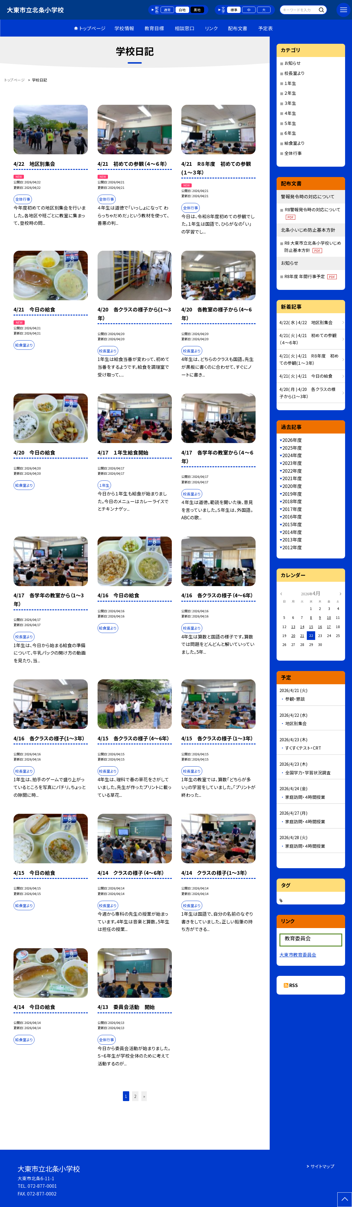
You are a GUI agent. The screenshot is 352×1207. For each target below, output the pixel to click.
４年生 (290, 113)
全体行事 (293, 153)
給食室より (294, 143)
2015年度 (292, 524)
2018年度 (292, 501)
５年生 (290, 123)
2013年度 (292, 539)
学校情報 (124, 28)
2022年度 (292, 470)
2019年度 (292, 494)
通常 (167, 9)
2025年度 (292, 447)
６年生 (290, 133)
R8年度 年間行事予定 (310, 276)
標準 (234, 9)
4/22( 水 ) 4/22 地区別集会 (306, 322)
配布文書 (238, 28)
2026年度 (292, 440)
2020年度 (292, 486)
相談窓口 (184, 28)
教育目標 (154, 28)
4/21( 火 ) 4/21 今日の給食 (305, 376)
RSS (293, 985)
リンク (211, 28)
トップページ (92, 28)
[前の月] (281, 593)
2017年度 (292, 509)
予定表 (265, 28)
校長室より (294, 73)
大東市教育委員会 (297, 954)
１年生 (290, 83)
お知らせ (292, 63)
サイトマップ (322, 1166)
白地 (182, 9)
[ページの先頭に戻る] (345, 1200)
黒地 (197, 9)
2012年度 (292, 547)
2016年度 (292, 516)
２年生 (290, 93)
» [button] (144, 1096)
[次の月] (340, 593)
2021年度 (292, 478)
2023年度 (292, 463)
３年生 (290, 103)
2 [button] (135, 1096)
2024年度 (292, 455)
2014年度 (292, 532)
